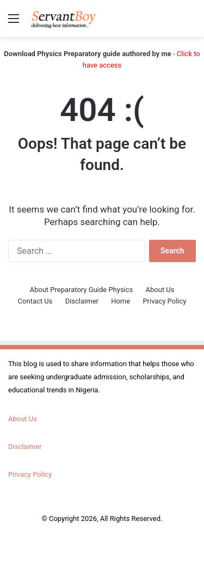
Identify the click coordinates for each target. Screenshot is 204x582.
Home (120, 301)
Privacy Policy (164, 301)
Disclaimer (81, 301)
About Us (160, 290)
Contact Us (35, 301)
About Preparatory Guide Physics (81, 290)
